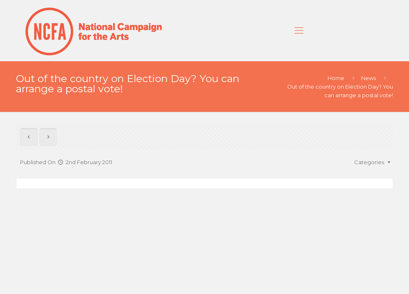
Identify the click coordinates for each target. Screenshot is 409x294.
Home (336, 78)
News (368, 78)
